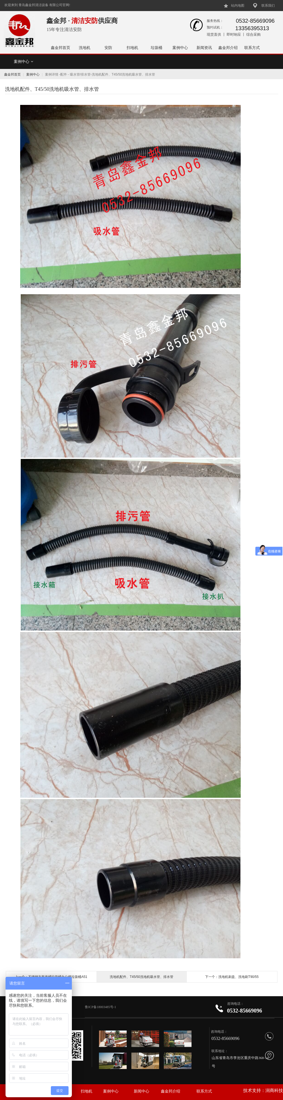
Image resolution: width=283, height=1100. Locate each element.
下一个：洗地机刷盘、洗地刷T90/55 (231, 977)
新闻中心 (141, 1091)
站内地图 (237, 5)
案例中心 (180, 47)
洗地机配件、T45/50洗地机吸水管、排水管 (141, 977)
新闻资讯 (204, 47)
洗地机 (84, 47)
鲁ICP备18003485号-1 (101, 1007)
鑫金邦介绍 (228, 47)
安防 (108, 47)
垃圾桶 (156, 47)
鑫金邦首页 (60, 47)
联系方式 (252, 47)
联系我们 (268, 5)
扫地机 (132, 47)
